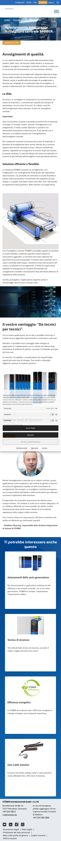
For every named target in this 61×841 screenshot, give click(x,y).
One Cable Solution (18, 765)
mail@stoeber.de (9, 815)
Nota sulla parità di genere (15, 835)
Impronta (44, 448)
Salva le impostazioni (30, 442)
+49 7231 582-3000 (41, 817)
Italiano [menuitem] (51, 3)
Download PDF (11, 43)
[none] (52, 2)
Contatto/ (43, 2)
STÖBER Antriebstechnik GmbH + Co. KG (20, 801)
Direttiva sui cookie (21, 448)
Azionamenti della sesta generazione (28, 577)
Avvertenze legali (11, 829)
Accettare (30, 428)
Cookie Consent (38, 835)
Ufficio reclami (10, 838)
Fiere (35, 2)
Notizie (28, 2)
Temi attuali (17, 20)
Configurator (19, 2)
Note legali (27, 829)
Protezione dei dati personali (16, 832)
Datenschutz (34, 448)
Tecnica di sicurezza (18, 640)
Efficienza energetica (19, 702)
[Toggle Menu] (56, 11)
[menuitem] (52, 2)
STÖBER (7, 20)
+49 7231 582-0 (9, 811)
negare (30, 435)
